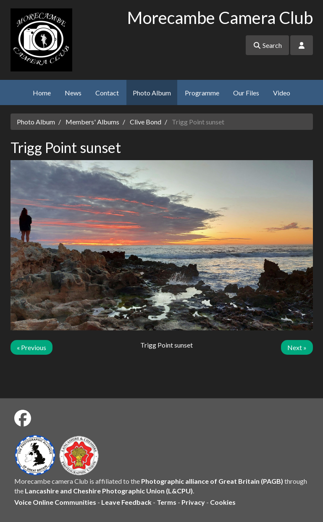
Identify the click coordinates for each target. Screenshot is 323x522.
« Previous (31, 347)
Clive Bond (145, 122)
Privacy (193, 502)
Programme (202, 93)
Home (42, 93)
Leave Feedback (126, 502)
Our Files (246, 93)
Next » (297, 347)
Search (267, 45)
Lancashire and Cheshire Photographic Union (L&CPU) (109, 491)
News (73, 93)
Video (281, 93)
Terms (166, 502)
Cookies (223, 502)
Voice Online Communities (55, 502)
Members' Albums (92, 122)
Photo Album (152, 93)
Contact (107, 93)
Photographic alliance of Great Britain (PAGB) (212, 481)
